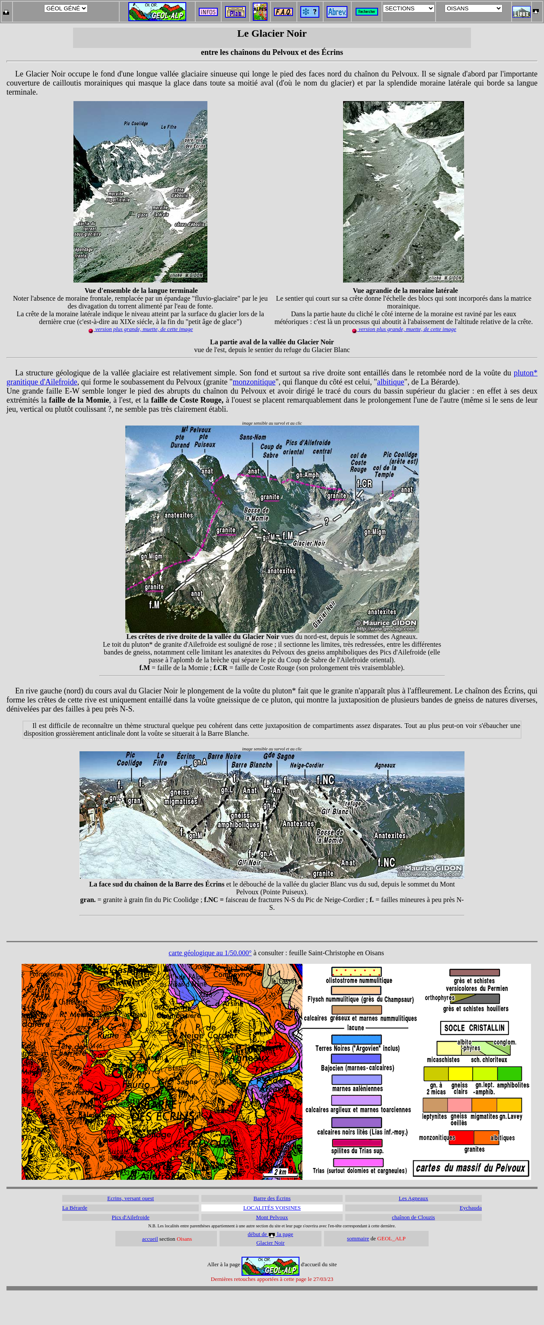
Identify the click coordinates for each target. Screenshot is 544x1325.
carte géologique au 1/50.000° (210, 952)
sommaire (358, 1238)
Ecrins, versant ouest (130, 1198)
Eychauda (471, 1207)
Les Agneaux (413, 1198)
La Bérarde (74, 1207)
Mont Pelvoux (272, 1217)
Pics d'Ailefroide (131, 1217)
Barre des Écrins (272, 1198)
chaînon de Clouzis (413, 1217)
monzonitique (253, 382)
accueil (150, 1239)
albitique (390, 382)
